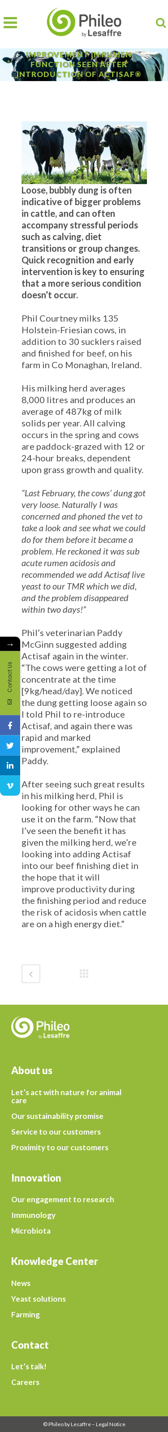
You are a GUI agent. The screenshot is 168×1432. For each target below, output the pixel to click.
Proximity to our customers (59, 1148)
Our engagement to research (62, 1199)
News (20, 1283)
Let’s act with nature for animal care (66, 1096)
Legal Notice (110, 1424)
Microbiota (31, 1231)
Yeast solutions (38, 1299)
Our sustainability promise (57, 1116)
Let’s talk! (29, 1367)
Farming (25, 1315)
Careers (25, 1382)
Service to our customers (56, 1132)
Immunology (33, 1215)
